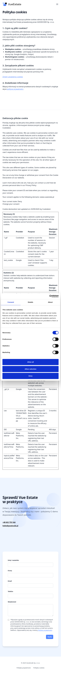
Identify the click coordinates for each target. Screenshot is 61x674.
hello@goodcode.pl (10, 526)
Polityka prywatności (24, 668)
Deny (30, 376)
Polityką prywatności (45, 630)
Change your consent (11, 204)
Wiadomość (12, 602)
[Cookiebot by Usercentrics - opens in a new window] (49, 296)
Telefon (10, 591)
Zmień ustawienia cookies (13, 77)
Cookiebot (46, 209)
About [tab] (50, 302)
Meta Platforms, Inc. (20, 435)
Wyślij (49, 637)
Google (19, 260)
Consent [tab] (10, 302)
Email (10, 581)
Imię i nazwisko (13, 560)
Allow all (30, 362)
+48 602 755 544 (9, 522)
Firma (10, 571)
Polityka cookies (38, 668)
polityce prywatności (15, 89)
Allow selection (30, 369)
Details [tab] (30, 302)
